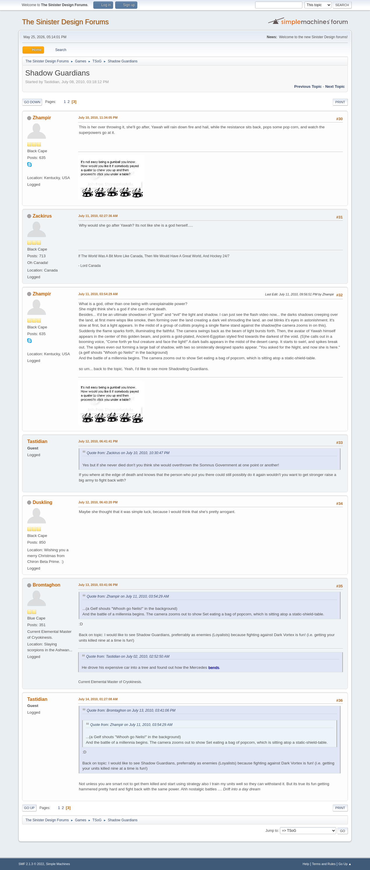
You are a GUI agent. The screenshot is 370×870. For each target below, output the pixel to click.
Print (340, 102)
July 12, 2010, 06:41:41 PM (98, 441)
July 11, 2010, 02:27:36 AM (98, 216)
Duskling (42, 502)
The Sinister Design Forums (65, 22)
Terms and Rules (324, 864)
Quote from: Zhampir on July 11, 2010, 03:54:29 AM (128, 596)
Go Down (32, 102)
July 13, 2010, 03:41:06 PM (98, 585)
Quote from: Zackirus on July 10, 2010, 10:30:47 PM (128, 453)
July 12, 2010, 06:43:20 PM (98, 502)
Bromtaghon (46, 584)
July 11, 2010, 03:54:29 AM (98, 294)
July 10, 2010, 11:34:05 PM (98, 117)
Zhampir (42, 117)
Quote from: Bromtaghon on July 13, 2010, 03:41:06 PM (131, 710)
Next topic (335, 86)
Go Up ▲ (345, 864)
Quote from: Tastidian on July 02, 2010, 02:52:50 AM (127, 656)
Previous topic (308, 86)
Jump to (272, 831)
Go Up (29, 808)
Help (306, 864)
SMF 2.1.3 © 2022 (31, 864)
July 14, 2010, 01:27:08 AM (98, 699)
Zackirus (42, 215)
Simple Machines (58, 864)
